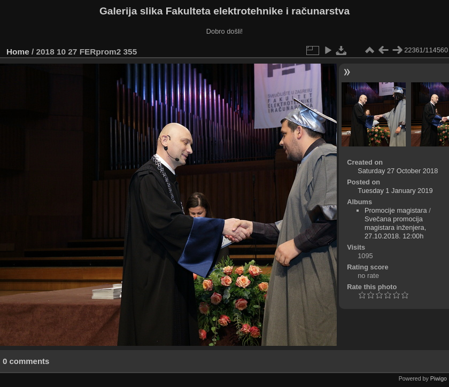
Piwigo (438, 378)
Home (17, 51)
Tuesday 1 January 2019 (395, 191)
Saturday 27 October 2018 (398, 171)
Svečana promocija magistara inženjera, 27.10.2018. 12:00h (395, 227)
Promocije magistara (396, 210)
